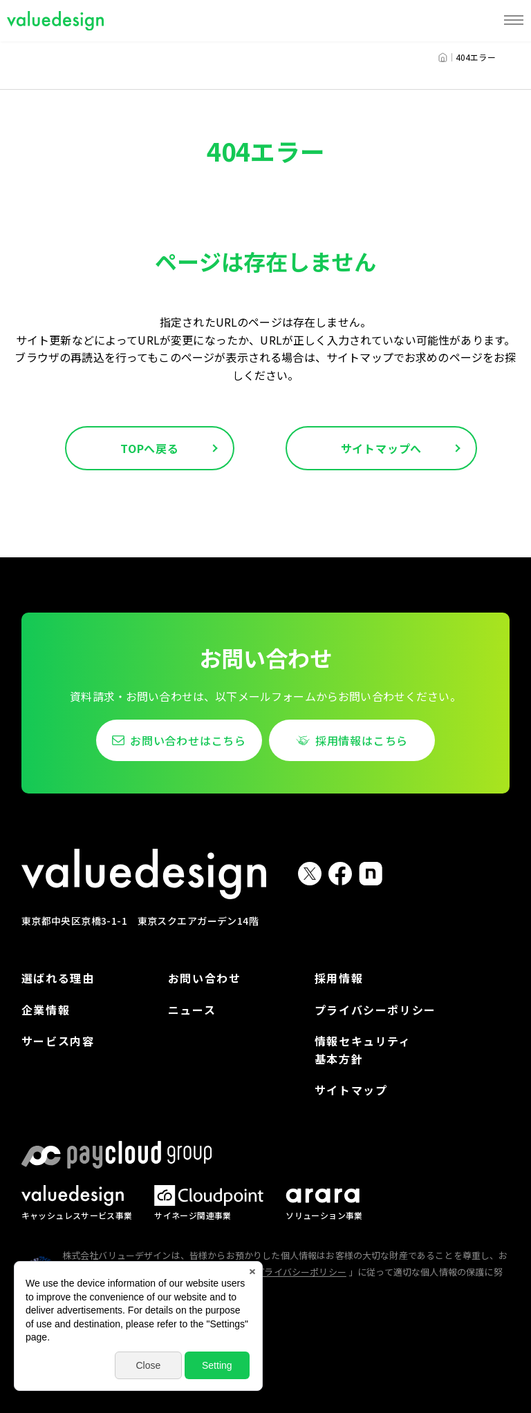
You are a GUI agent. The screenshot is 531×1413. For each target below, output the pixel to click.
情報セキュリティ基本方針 (363, 1049)
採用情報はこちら (361, 740)
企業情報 (45, 1009)
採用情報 (339, 978)
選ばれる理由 (58, 978)
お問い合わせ (204, 978)
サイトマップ (351, 1090)
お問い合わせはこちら (188, 740)
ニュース (192, 1009)
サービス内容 (58, 1040)
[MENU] (513, 20)
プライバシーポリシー (375, 1009)
